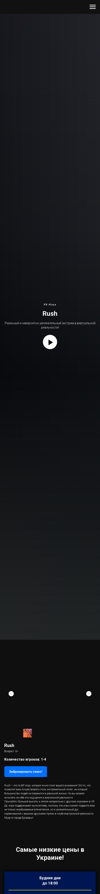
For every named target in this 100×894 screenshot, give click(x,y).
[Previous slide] (11, 693)
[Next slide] (88, 693)
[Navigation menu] (93, 7)
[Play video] (50, 342)
